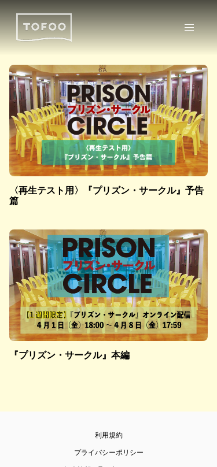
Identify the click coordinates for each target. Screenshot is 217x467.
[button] (189, 27)
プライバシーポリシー (109, 453)
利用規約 (109, 435)
